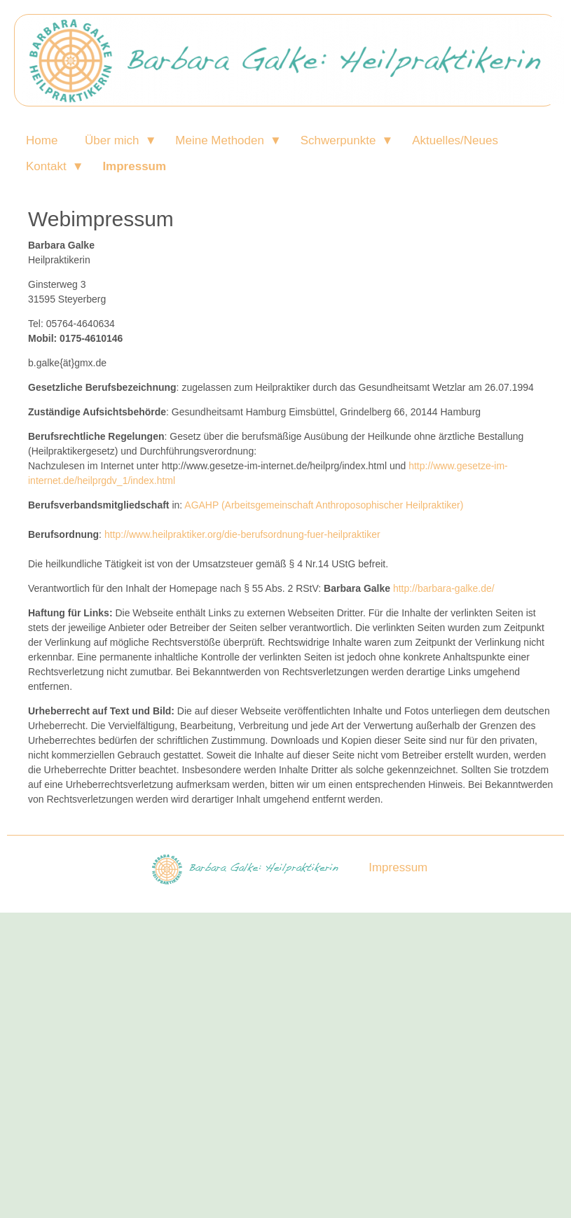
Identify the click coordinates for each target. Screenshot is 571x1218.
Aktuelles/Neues (455, 140)
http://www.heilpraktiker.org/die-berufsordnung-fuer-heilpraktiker (242, 534)
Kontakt (46, 166)
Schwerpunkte (338, 140)
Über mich (112, 140)
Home (41, 140)
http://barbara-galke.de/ (444, 588)
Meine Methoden (219, 140)
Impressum (134, 166)
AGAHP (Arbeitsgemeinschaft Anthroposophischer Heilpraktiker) (323, 505)
